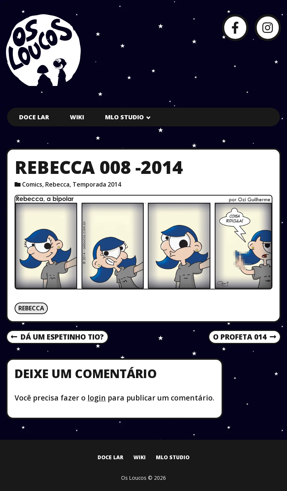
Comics (32, 184)
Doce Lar (34, 117)
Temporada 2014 (96, 184)
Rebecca (57, 184)
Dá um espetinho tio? (57, 337)
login (96, 398)
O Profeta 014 (245, 337)
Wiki (77, 117)
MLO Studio (124, 117)
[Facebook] (235, 27)
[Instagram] (267, 27)
